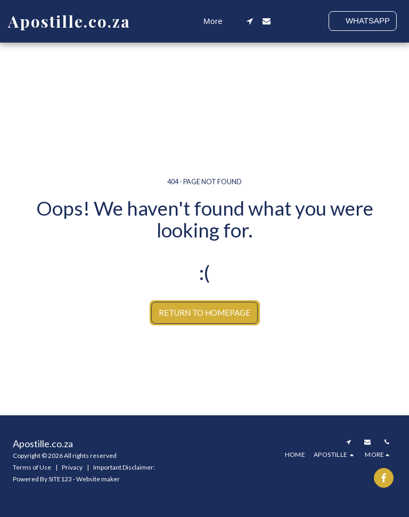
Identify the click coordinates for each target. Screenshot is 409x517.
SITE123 (60, 479)
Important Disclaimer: (124, 467)
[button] (250, 21)
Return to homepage (204, 312)
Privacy (72, 467)
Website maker (98, 479)
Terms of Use (32, 467)
